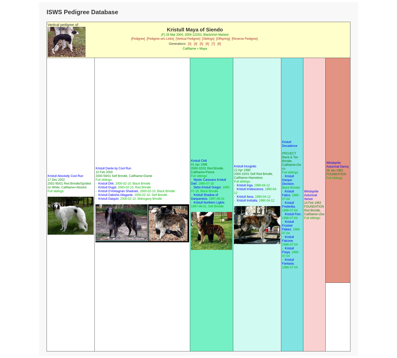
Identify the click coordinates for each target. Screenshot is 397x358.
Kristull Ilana (245, 196)
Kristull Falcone (288, 239)
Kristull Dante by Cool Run (113, 168)
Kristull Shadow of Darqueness (204, 197)
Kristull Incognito (245, 166)
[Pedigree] (138, 39)
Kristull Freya (288, 250)
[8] (219, 44)
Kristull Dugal (107, 187)
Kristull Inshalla (247, 200)
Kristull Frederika (288, 204)
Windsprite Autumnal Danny (337, 164)
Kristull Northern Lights (209, 202)
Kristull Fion (293, 214)
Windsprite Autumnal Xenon (311, 195)
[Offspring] (223, 39)
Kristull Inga (245, 185)
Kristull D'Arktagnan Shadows (118, 191)
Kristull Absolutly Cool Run (65, 176)
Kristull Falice (288, 193)
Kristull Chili (199, 161)
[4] (195, 44)
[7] (213, 44)
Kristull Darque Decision (288, 180)
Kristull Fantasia (288, 261)
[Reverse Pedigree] (245, 39)
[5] (201, 44)
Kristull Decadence (289, 144)
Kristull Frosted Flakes (288, 225)
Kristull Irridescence (250, 189)
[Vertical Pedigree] (188, 39)
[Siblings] (208, 39)
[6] (207, 44)
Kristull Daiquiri (108, 199)
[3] (189, 44)
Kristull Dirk (106, 183)
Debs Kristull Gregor (207, 187)
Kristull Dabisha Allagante (115, 195)
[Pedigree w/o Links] (160, 39)
